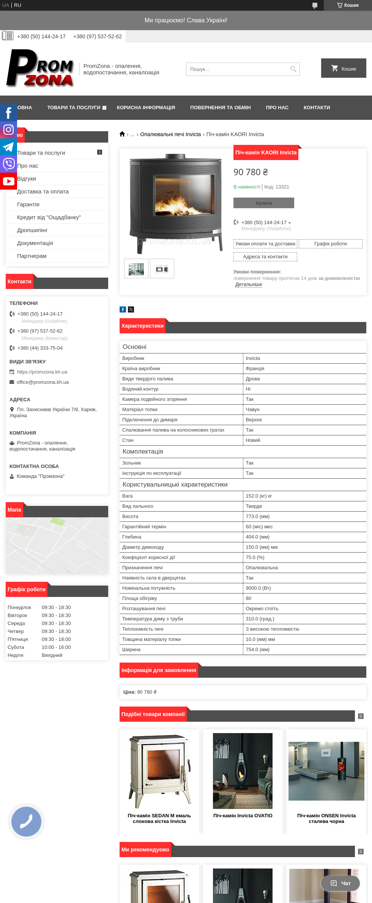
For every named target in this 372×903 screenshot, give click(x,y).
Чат (340, 883)
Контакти (317, 107)
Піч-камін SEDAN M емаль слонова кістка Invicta (159, 818)
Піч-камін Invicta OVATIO (243, 815)
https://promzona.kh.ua (42, 372)
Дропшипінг (32, 230)
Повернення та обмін (220, 107)
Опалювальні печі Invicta (170, 134)
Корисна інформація (146, 107)
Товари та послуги (73, 107)
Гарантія (28, 204)
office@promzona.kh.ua (43, 382)
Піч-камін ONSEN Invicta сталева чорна (326, 818)
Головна (20, 107)
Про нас (277, 107)
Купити (264, 203)
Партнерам (32, 256)
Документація (35, 243)
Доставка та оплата (43, 191)
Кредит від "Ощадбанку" (49, 217)
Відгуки (26, 178)
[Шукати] (293, 69)
